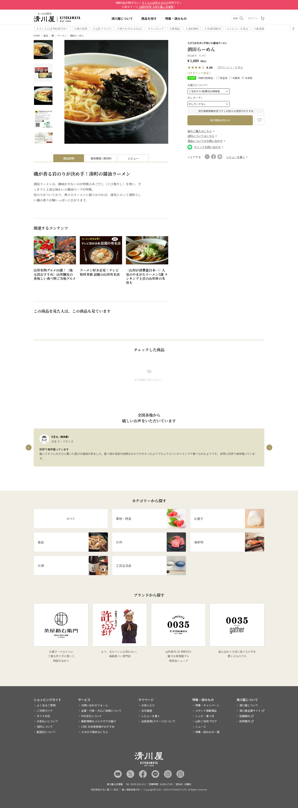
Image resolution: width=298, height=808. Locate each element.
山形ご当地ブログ (206, 721)
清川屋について (122, 18)
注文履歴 (146, 711)
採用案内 (244, 721)
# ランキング (156, 29)
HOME (37, 35)
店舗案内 (244, 716)
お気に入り (148, 705)
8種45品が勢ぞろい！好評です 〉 (149, 3)
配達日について (46, 732)
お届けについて (198, 85)
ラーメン (62, 35)
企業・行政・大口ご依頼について (101, 711)
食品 (45, 35)
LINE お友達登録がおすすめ (98, 726)
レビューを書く (150, 716)
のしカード (195, 98)
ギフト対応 (43, 716)
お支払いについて (47, 721)
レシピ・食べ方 (204, 716)
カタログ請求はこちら (94, 732)
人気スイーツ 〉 (149, 7)
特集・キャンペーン (207, 705)
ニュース (200, 726)
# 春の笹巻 (80, 29)
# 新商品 (175, 29)
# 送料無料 (192, 29)
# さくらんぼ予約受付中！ (52, 29)
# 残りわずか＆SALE (129, 29)
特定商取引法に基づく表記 (104, 789)
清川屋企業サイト (250, 711)
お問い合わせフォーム (94, 705)
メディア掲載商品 (206, 711)
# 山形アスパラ (102, 29)
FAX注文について (91, 716)
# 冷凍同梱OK (213, 29)
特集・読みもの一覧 (207, 732)
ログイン (253, 18)
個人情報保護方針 (131, 789)
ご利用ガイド (45, 711)
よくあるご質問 (46, 705)
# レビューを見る (237, 29)
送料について (45, 726)
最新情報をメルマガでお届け (98, 721)
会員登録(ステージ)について (158, 721)
